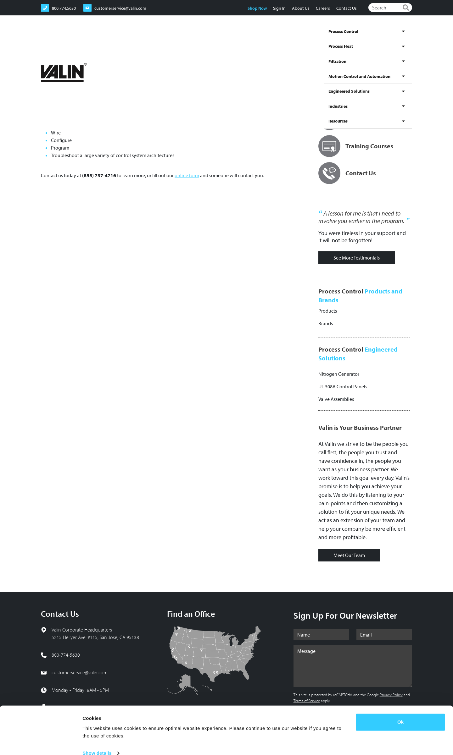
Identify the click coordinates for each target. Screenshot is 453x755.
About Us (300, 8)
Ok (400, 711)
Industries (376, 38)
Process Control (185, 38)
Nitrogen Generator (338, 374)
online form (187, 175)
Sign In (279, 8)
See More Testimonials (356, 257)
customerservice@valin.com (80, 672)
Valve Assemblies (336, 399)
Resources (400, 38)
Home (46, 59)
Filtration (242, 38)
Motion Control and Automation (286, 38)
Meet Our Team (349, 555)
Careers (323, 8)
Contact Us (346, 8)
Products (327, 311)
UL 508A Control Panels (342, 386)
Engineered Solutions (342, 38)
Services (94, 59)
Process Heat (217, 38)
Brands (325, 323)
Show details (97, 742)
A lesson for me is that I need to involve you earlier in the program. (361, 217)
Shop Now (256, 8)
